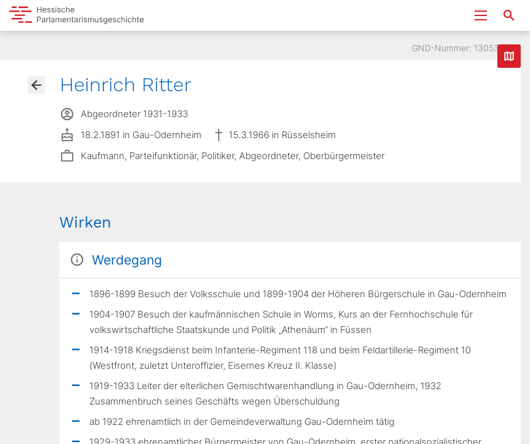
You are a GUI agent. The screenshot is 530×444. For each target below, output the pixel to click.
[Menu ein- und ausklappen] (480, 15)
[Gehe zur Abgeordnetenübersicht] (36, 85)
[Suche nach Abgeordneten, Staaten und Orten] (509, 15)
